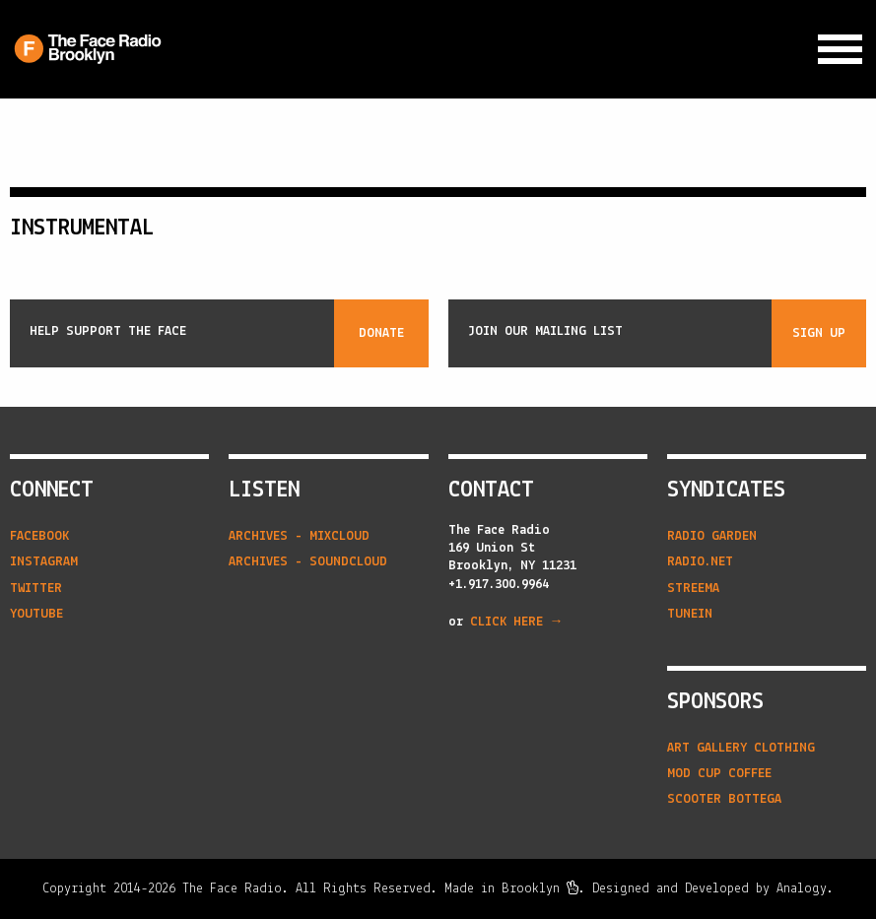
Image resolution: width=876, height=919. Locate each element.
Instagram (44, 562)
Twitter (36, 588)
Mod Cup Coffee (719, 773)
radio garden (712, 536)
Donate (381, 333)
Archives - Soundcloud (308, 562)
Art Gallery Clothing (741, 748)
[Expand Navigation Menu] (840, 49)
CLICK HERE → (517, 622)
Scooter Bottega (724, 799)
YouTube (36, 614)
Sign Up (818, 333)
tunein (689, 614)
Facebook (39, 536)
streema (693, 588)
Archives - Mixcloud (299, 536)
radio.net (700, 562)
